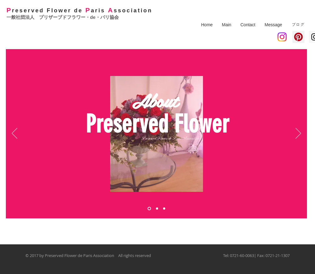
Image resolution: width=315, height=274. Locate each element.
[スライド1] (149, 208)
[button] (226, 24)
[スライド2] (157, 209)
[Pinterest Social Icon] (298, 37)
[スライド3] (164, 209)
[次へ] (298, 134)
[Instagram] (282, 37)
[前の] (14, 134)
